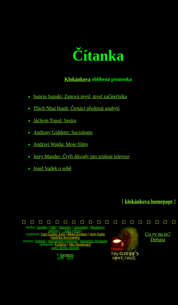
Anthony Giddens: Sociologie (63, 132)
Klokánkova (78, 79)
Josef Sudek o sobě (52, 168)
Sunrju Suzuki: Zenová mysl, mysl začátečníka (80, 96)
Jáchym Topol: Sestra (54, 120)
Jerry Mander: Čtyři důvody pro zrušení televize (81, 156)
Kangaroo (67, 255)
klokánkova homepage (148, 201)
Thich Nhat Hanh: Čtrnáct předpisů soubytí (76, 108)
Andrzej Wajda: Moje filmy (61, 144)
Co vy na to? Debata (157, 236)
